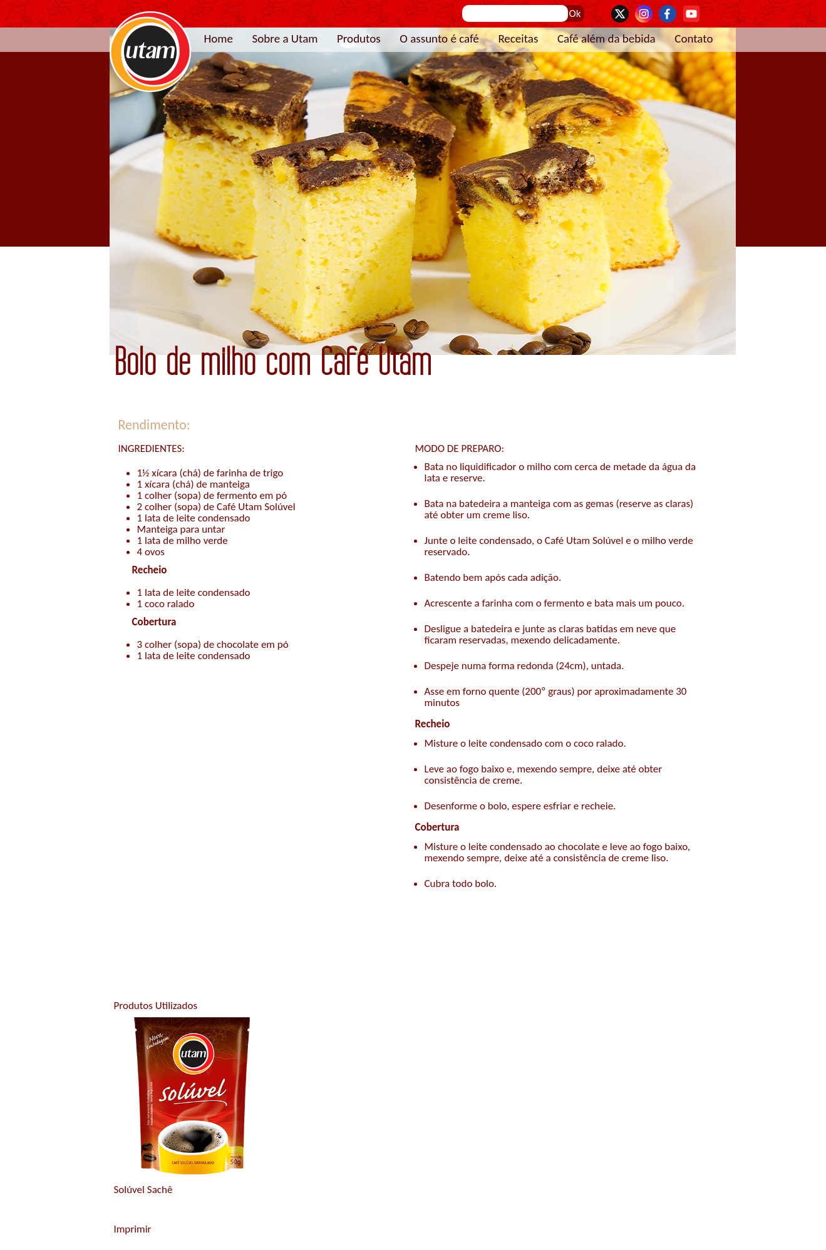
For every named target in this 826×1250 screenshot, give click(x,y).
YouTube (691, 14)
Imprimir (133, 1229)
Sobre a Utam (285, 38)
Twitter (620, 14)
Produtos (359, 38)
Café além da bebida (606, 38)
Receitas (518, 38)
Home (219, 38)
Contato (693, 38)
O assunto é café (439, 38)
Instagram (644, 14)
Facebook (667, 14)
